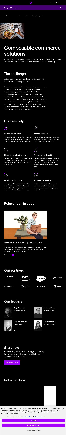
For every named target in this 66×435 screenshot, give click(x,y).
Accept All (34, 420)
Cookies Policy (27, 416)
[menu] (5, 3)
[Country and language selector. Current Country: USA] (57, 3)
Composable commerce (12, 8)
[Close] (63, 408)
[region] (33, 420)
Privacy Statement (39, 416)
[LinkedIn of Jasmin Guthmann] (14, 331)
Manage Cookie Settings (33, 430)
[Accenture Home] (31, 3)
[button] (12, 362)
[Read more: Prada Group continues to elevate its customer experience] (9, 255)
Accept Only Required (33, 425)
